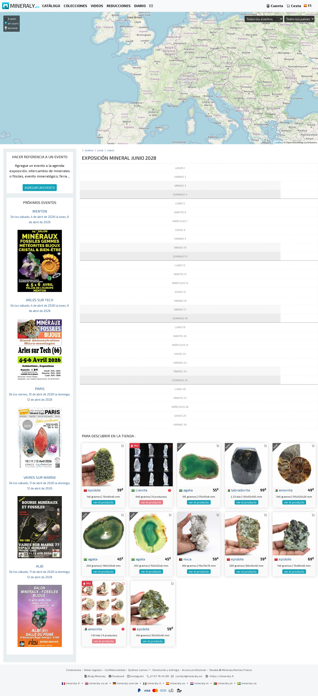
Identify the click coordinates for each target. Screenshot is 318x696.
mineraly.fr (71, 683)
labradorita (238, 490)
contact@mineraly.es (188, 676)
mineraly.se (247, 683)
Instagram (135, 676)
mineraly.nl (199, 683)
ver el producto (103, 502)
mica (185, 559)
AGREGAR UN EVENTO (40, 187)
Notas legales (93, 669)
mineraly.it (152, 683)
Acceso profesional (194, 669)
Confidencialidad (115, 669)
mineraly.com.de (126, 683)
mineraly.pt (223, 683)
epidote (92, 490)
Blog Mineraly (95, 676)
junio (110, 150)
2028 (100, 150)
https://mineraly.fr (222, 676)
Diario (89, 150)
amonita (283, 490)
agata (186, 490)
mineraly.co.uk (96, 683)
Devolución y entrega (166, 669)
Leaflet (278, 142)
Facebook (116, 676)
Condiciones (73, 669)
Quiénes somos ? (139, 669)
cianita (139, 490)
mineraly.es (176, 683)
